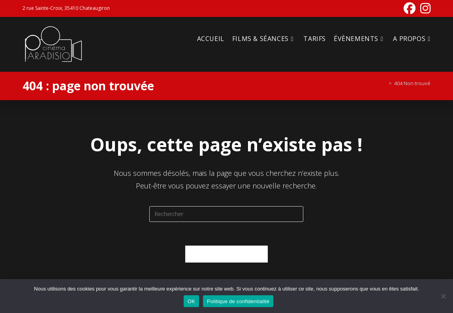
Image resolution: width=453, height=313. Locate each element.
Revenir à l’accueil (226, 253)
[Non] (443, 296)
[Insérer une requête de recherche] (226, 214)
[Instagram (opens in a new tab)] (424, 8)
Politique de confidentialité (238, 301)
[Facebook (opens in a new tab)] (409, 8)
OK (191, 301)
